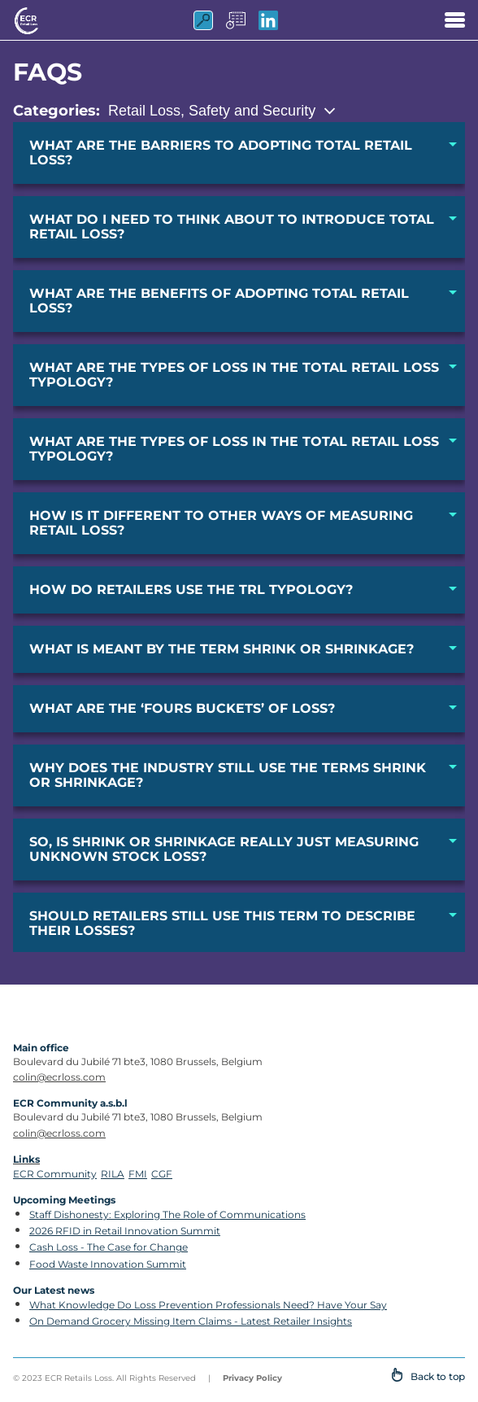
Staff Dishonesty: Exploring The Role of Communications (167, 1214)
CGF (161, 1174)
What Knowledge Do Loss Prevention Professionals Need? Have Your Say (208, 1305)
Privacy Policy (252, 1378)
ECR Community (55, 1174)
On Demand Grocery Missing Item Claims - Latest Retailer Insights (190, 1321)
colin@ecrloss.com (59, 1077)
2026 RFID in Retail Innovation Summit (124, 1231)
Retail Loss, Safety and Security (211, 111)
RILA (112, 1174)
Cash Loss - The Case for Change (108, 1247)
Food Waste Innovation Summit (107, 1264)
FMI (137, 1174)
